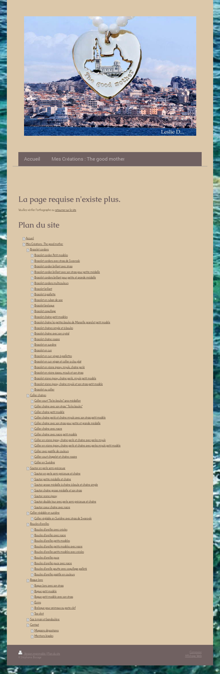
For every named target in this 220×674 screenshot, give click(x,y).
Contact (34, 625)
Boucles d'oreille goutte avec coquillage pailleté (60, 569)
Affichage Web (193, 656)
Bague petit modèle (45, 591)
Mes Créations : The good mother (44, 244)
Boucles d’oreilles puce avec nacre (53, 563)
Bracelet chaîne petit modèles (51, 317)
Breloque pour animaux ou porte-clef (55, 608)
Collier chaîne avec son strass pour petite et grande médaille (67, 423)
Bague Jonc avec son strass (49, 586)
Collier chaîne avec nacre (48, 429)
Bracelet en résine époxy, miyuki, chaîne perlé (59, 367)
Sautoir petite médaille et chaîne (52, 479)
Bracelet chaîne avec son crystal (51, 333)
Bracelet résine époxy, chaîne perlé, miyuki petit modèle (65, 378)
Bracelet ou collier (44, 389)
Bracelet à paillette (45, 294)
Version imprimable (32, 654)
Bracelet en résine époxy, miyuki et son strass (58, 373)
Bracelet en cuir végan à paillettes (53, 356)
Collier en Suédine (44, 462)
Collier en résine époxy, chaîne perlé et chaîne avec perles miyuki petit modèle (77, 445)
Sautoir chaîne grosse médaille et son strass (58, 490)
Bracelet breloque (44, 305)
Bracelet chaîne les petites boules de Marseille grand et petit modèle (72, 322)
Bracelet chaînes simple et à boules (53, 328)
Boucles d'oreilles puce (46, 558)
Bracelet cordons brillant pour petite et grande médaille (65, 277)
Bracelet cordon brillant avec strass (53, 266)
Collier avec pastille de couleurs (51, 451)
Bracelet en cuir (43, 350)
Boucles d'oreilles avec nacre (50, 535)
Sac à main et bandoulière (45, 619)
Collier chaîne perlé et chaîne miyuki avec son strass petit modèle (70, 417)
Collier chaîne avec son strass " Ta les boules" (58, 406)
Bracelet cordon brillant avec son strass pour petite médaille (67, 272)
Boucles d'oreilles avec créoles (50, 530)
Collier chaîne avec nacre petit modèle (55, 434)
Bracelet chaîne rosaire (47, 339)
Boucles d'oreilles (39, 524)
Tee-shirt (39, 614)
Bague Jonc (36, 580)
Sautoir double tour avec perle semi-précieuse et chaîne (65, 501)
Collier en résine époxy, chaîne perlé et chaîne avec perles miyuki (70, 440)
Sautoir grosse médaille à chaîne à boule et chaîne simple (66, 485)
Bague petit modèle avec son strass (53, 597)
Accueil (30, 238)
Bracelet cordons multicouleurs (51, 283)
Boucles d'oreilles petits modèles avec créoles (59, 552)
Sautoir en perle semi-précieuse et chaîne (57, 473)
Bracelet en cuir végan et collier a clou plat (57, 361)
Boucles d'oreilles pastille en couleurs (54, 574)
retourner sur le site (65, 210)
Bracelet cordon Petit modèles (51, 255)
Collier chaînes (38, 395)
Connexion (196, 652)
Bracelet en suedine (45, 345)
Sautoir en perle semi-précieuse (47, 468)
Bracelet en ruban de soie (48, 300)
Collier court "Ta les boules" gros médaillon (57, 401)
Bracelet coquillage (45, 311)
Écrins (37, 602)
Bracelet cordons (39, 249)
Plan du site (53, 654)
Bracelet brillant (43, 289)
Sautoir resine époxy (45, 496)
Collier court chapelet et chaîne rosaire (55, 457)
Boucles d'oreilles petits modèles (52, 541)
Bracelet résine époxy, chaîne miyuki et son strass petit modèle (68, 384)
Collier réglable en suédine (45, 513)
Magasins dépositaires (46, 630)
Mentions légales (43, 636)
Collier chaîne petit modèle (49, 412)
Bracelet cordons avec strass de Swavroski (57, 261)
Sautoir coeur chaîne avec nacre (52, 507)
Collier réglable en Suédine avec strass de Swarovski (63, 518)
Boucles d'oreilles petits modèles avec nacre (58, 546)
